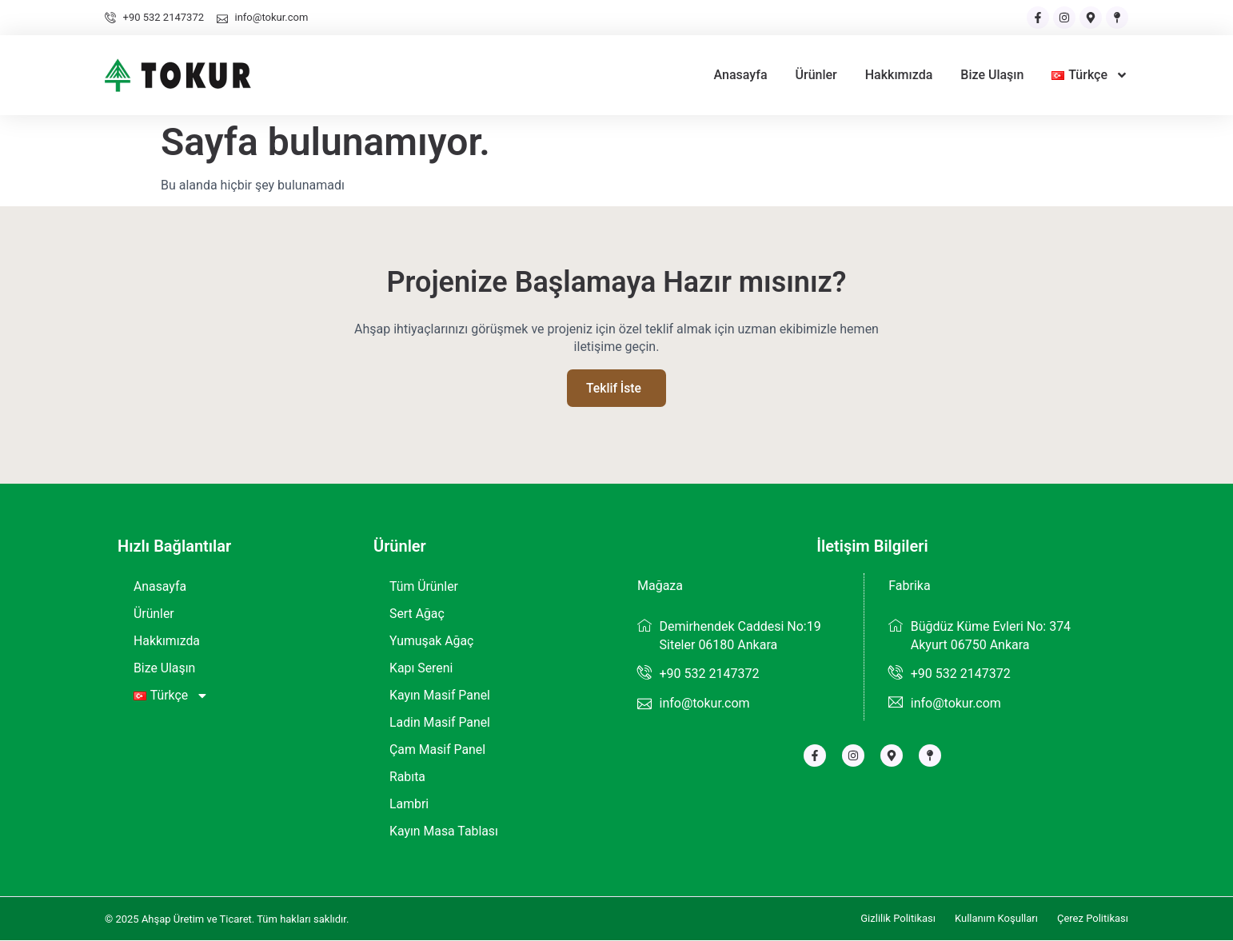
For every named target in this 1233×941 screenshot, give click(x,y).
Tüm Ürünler (424, 587)
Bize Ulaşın (992, 74)
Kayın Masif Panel (440, 696)
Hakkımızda (899, 74)
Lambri (409, 804)
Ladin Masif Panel (440, 723)
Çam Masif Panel (437, 750)
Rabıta (407, 777)
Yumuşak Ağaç (432, 641)
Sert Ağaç (417, 614)
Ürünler (816, 74)
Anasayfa (741, 74)
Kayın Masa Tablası (444, 831)
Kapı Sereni (421, 668)
